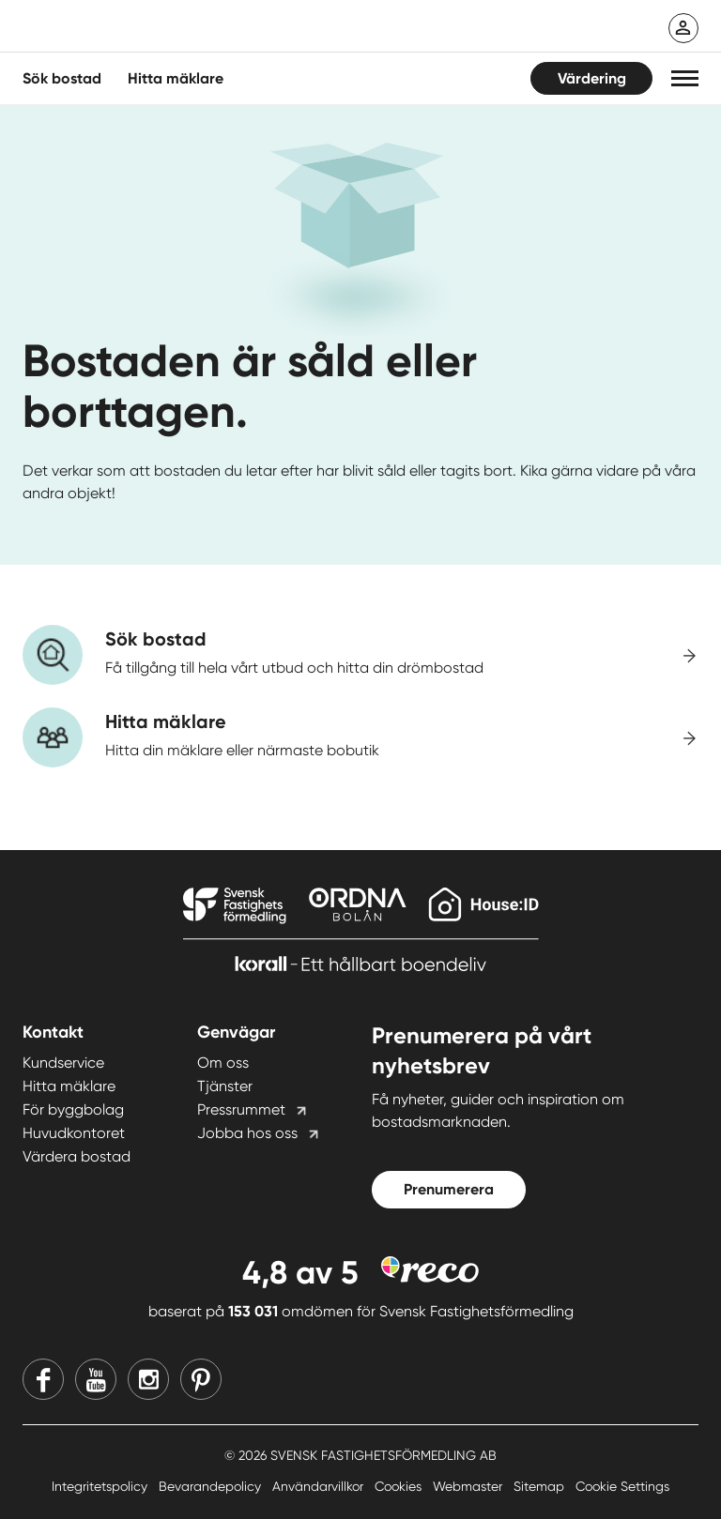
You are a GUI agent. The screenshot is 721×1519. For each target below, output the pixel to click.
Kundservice (63, 1062)
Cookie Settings (622, 1486)
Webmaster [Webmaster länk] (469, 1486)
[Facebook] (43, 1379)
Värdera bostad (76, 1156)
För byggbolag (73, 1109)
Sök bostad (62, 78)
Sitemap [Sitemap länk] (541, 1486)
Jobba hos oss (247, 1133)
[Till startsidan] (210, 28)
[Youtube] (95, 1379)
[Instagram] (148, 1379)
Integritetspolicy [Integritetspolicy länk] (101, 1486)
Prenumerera (449, 1189)
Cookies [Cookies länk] (400, 1486)
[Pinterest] (201, 1379)
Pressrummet (241, 1109)
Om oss (223, 1062)
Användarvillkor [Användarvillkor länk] (319, 1486)
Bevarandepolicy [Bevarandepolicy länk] (212, 1486)
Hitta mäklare (69, 1086)
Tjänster (225, 1086)
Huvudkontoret (74, 1133)
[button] (684, 78)
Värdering (592, 78)
